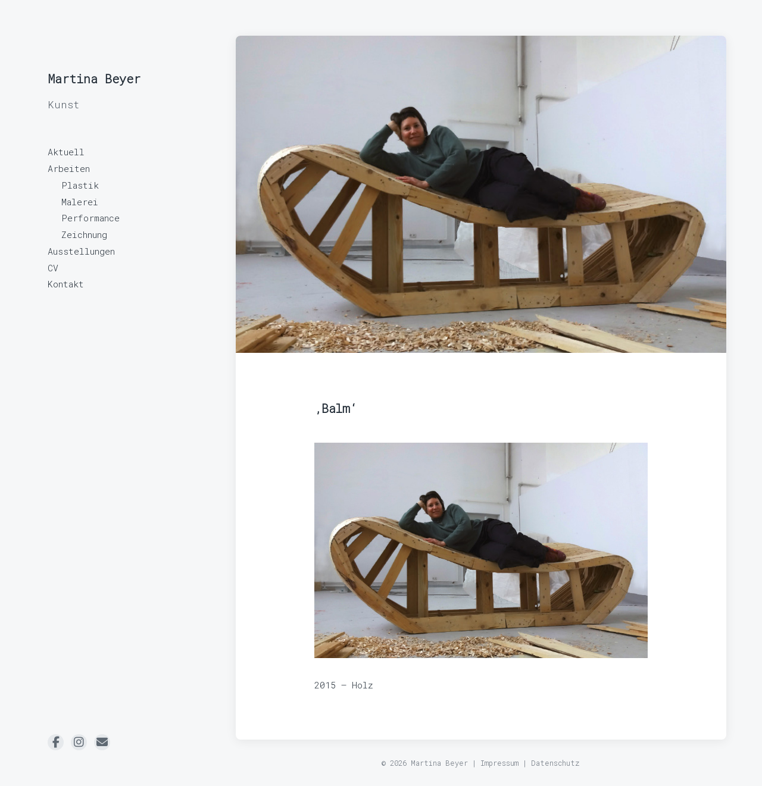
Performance (90, 218)
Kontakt (66, 284)
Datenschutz (555, 763)
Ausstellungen (81, 251)
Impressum (499, 763)
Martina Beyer (94, 78)
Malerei (79, 202)
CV (53, 268)
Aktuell (66, 152)
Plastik (80, 185)
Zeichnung (84, 234)
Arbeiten (69, 168)
